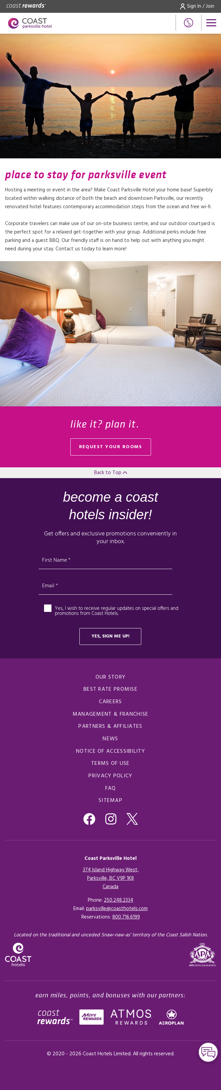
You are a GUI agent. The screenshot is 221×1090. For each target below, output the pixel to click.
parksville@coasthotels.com (117, 909)
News (110, 739)
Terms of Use (110, 763)
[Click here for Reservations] (126, 917)
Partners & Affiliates (110, 726)
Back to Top (110, 473)
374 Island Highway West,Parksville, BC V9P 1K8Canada (111, 878)
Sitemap (110, 800)
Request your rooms (110, 447)
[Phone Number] (188, 23)
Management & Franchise (111, 714)
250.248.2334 (118, 900)
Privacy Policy (110, 776)
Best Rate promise (110, 689)
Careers (110, 701)
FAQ (110, 788)
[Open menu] (211, 22)
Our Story (111, 677)
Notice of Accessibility (110, 751)
